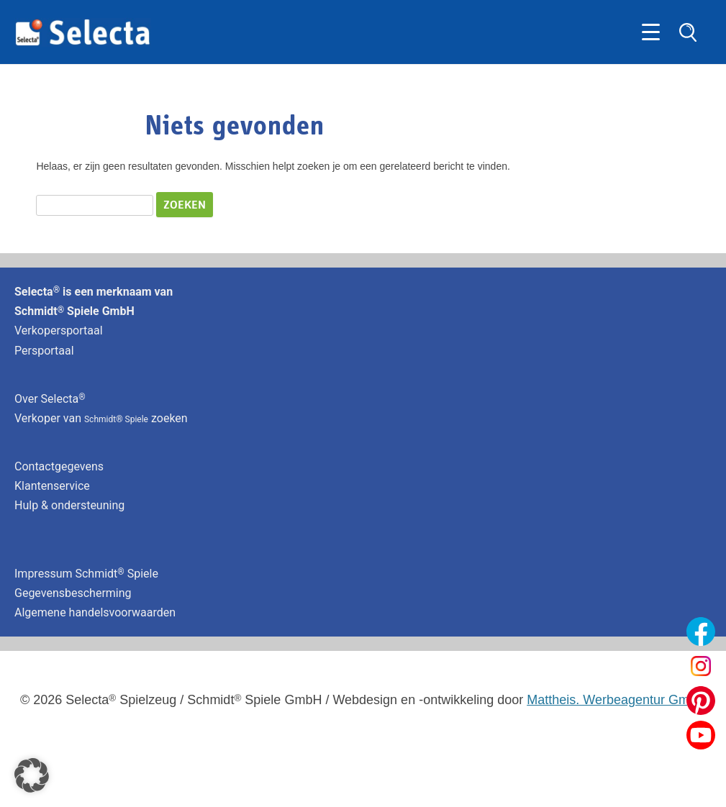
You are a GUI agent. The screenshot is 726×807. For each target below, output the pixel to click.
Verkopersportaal (58, 330)
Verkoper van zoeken (101, 418)
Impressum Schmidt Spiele (87, 573)
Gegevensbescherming (73, 593)
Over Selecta (50, 399)
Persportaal (44, 350)
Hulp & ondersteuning (69, 505)
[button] (31, 775)
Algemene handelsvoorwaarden (95, 612)
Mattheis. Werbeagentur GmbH (616, 700)
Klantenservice (52, 486)
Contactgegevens (59, 466)
